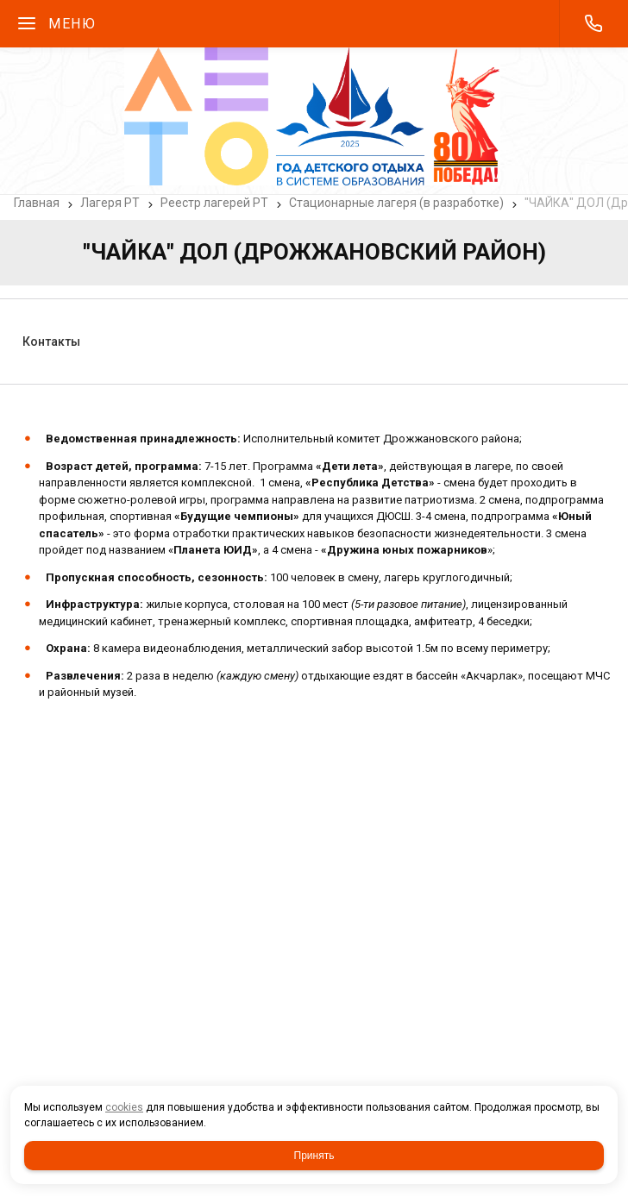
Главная (37, 203)
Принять (314, 1156)
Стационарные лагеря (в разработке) (396, 203)
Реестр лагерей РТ (214, 203)
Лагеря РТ (110, 203)
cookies (124, 1107)
